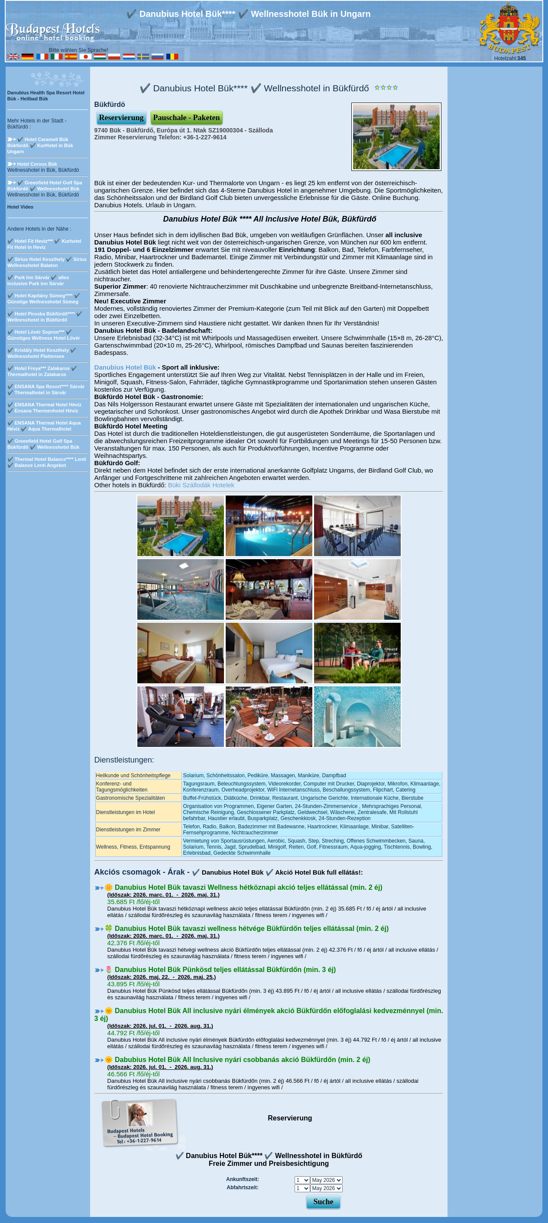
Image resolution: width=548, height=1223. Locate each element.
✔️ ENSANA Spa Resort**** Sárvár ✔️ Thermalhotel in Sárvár (46, 389)
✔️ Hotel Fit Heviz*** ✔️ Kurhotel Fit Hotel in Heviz (44, 244)
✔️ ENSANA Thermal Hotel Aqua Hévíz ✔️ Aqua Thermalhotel (44, 425)
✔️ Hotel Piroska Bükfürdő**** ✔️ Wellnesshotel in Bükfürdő (44, 316)
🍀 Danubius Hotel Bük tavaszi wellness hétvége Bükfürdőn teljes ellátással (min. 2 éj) (246, 928)
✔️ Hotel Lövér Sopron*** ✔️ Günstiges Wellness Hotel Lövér (43, 335)
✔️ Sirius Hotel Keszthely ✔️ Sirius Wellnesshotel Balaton (47, 262)
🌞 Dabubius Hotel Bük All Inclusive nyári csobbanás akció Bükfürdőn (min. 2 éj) (237, 1059)
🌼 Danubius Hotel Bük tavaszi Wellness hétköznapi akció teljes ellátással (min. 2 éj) (243, 887)
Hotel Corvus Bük (37, 164)
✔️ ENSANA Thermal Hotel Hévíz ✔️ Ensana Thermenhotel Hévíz (44, 407)
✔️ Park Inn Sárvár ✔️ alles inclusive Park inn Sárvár (38, 280)
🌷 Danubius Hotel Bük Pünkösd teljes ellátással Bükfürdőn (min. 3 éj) (220, 969)
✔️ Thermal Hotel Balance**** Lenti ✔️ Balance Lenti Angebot (46, 462)
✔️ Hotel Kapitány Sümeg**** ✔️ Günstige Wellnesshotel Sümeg (43, 298)
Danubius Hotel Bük (125, 367)
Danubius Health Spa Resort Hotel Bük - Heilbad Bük (45, 95)
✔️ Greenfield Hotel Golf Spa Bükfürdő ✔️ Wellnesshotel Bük (44, 185)
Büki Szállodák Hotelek (201, 485)
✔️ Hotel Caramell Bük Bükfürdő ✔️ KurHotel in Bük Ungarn (40, 145)
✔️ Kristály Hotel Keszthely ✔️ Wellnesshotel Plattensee (41, 353)
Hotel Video (20, 206)
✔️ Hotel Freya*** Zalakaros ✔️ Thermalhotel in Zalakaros (42, 371)
